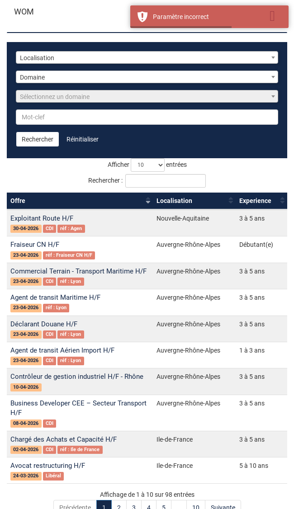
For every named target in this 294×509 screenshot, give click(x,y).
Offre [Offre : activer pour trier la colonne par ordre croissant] (17, 200)
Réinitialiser (82, 139)
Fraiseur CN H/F (34, 244)
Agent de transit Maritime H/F (55, 297)
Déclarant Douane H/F (43, 324)
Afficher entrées (147, 165)
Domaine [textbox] (32, 77)
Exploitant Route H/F (41, 218)
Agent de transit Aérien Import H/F (62, 350)
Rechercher (37, 139)
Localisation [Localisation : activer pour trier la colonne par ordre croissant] (174, 200)
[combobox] (147, 57)
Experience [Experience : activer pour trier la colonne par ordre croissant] (255, 200)
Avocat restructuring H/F (47, 466)
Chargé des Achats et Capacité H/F (63, 439)
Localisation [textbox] (37, 57)
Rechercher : (147, 181)
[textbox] (147, 96)
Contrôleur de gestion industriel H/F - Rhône (76, 376)
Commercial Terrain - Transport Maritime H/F (78, 271)
